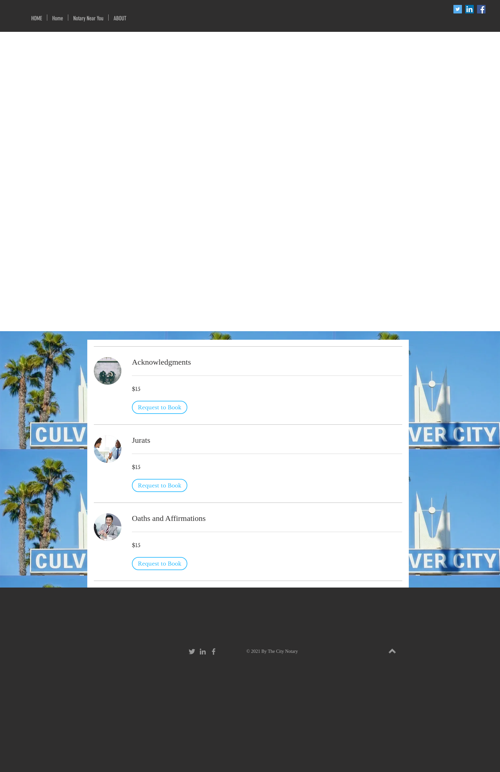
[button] (88, 17)
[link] (267, 362)
